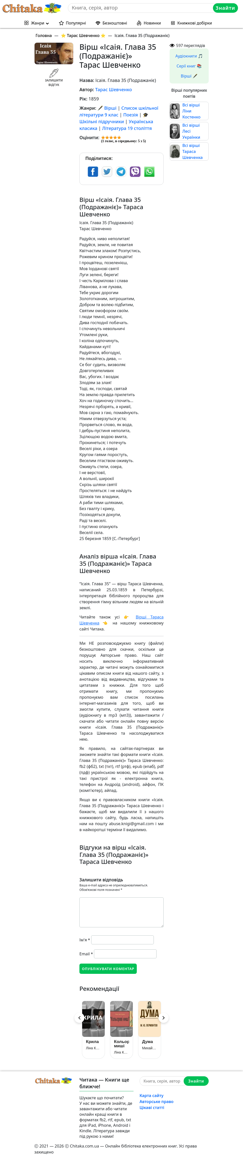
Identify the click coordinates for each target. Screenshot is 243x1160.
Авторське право (157, 1101)
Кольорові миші (121, 1044)
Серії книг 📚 (189, 66)
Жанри (37, 23)
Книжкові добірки (194, 23)
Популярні (76, 23)
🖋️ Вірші (106, 108)
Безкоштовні (114, 23)
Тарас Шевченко (113, 89)
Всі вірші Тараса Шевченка (192, 151)
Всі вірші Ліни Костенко (191, 111)
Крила (92, 1042)
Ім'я (84, 940)
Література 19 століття (127, 128)
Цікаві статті (152, 1107)
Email (86, 954)
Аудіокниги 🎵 (189, 56)
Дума (147, 1042)
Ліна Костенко (93, 1048)
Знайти (225, 7)
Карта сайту (152, 1095)
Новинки (152, 23)
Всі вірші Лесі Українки (191, 131)
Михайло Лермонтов (149, 1048)
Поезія (130, 115)
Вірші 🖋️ (189, 76)
